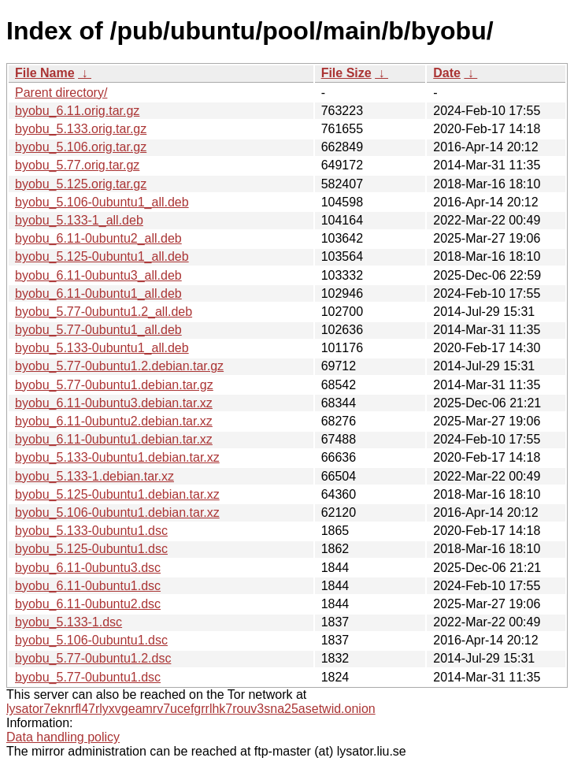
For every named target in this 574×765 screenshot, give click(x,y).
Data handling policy (63, 737)
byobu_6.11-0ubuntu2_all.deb (98, 238)
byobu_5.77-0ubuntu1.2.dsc (93, 658)
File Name (45, 73)
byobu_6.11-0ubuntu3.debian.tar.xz (114, 403)
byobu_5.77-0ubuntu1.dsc (88, 677)
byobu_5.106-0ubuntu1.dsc (91, 640)
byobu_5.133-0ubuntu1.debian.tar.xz (117, 457)
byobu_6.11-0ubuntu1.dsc (88, 585)
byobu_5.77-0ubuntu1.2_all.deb (103, 311)
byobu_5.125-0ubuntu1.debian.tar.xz (117, 494)
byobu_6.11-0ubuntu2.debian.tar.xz (114, 421)
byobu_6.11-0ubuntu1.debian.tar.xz (114, 439)
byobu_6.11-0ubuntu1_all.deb (98, 293)
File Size (346, 73)
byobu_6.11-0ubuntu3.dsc (88, 567)
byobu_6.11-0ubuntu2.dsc (88, 604)
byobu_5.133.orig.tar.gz (80, 129)
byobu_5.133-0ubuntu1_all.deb (102, 348)
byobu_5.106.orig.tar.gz (80, 147)
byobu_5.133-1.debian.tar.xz (94, 476)
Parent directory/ (61, 92)
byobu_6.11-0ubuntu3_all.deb (98, 275)
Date (447, 73)
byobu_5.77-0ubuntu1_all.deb (98, 329)
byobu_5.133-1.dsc (68, 622)
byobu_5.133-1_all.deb (79, 220)
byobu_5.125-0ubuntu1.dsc (91, 548)
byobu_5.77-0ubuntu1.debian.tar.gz (114, 385)
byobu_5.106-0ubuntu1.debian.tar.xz (117, 512)
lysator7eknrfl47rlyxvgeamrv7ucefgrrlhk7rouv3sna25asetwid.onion (191, 708)
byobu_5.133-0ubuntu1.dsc (91, 530)
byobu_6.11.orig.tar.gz (77, 110)
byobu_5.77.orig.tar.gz (77, 165)
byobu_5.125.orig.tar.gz (80, 184)
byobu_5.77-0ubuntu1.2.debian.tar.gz (119, 366)
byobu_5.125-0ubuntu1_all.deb (102, 256)
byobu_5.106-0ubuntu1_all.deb (102, 202)
